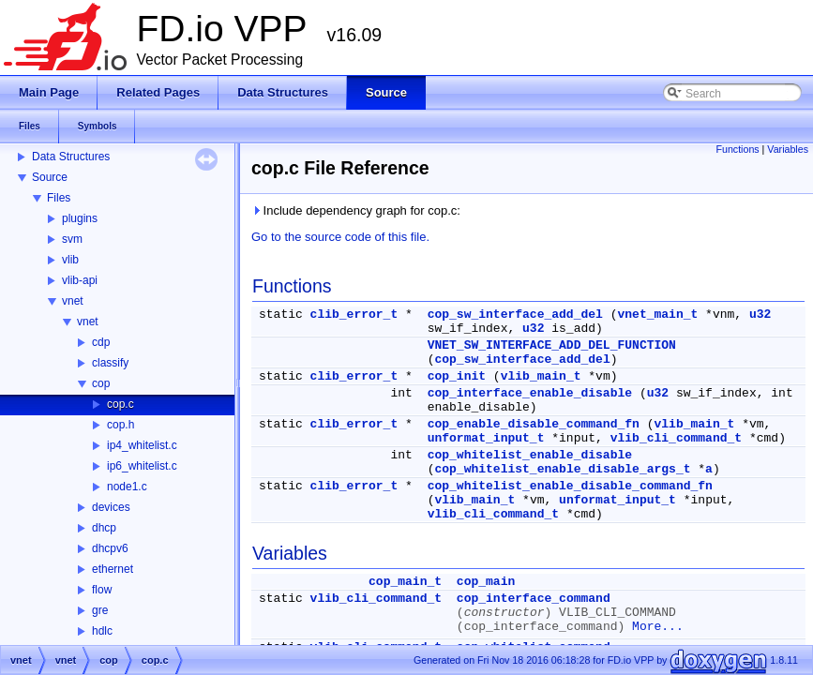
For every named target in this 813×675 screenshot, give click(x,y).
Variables (787, 149)
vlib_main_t (541, 376)
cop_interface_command (533, 599)
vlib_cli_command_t (676, 438)
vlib (70, 259)
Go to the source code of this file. (340, 237)
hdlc (102, 631)
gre (100, 610)
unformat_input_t (486, 438)
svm (72, 239)
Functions (737, 149)
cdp (101, 342)
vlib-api (80, 280)
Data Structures (71, 156)
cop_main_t (405, 582)
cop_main (486, 582)
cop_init (457, 376)
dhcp (104, 527)
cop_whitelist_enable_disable (530, 455)
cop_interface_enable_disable (530, 393)
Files (58, 197)
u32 (760, 315)
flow (102, 589)
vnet (72, 301)
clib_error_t (354, 315)
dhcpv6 (110, 548)
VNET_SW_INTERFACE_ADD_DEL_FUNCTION (552, 345)
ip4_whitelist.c (142, 445)
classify (110, 362)
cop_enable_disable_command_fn (534, 424)
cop (101, 383)
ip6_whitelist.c (142, 465)
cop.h (120, 424)
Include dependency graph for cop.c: (355, 210)
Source (50, 177)
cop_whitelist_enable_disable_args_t (562, 469)
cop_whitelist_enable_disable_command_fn (570, 486)
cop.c (120, 404)
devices (111, 507)
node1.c (127, 486)
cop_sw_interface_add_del (515, 315)
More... (658, 627)
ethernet (112, 569)
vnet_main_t (657, 315)
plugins (80, 218)
